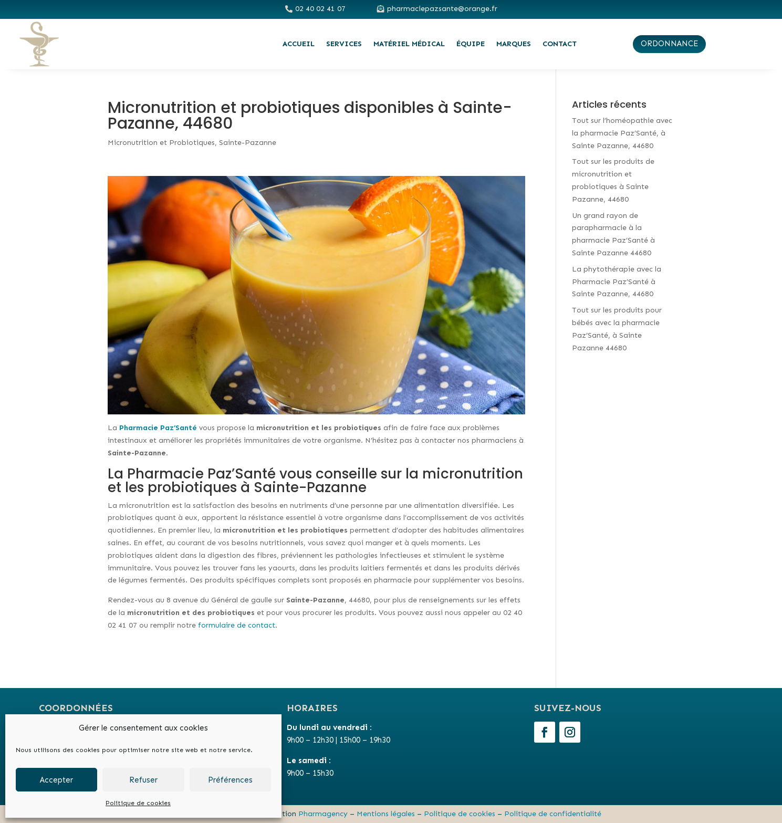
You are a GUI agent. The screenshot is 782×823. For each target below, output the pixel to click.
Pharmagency (323, 813)
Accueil (299, 43)
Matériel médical (409, 43)
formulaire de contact (236, 625)
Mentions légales (386, 813)
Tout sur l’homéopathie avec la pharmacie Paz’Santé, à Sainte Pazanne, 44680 (622, 133)
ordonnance (669, 43)
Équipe (470, 43)
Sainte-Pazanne (247, 142)
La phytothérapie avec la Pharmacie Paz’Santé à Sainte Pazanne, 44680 (616, 282)
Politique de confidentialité (552, 813)
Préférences (230, 780)
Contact (560, 43)
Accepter (56, 780)
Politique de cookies (138, 803)
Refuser (143, 780)
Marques (513, 43)
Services (344, 43)
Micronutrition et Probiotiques (161, 142)
